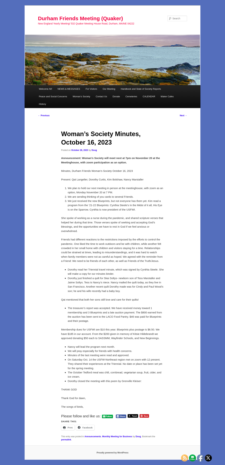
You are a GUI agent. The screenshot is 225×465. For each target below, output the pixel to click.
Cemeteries (131, 96)
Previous (44, 115)
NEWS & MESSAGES (69, 89)
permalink (66, 439)
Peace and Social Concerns (53, 96)
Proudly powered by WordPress (112, 452)
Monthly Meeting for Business (117, 436)
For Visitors (91, 89)
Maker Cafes (167, 96)
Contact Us (101, 96)
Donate (116, 96)
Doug (94, 150)
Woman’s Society (81, 96)
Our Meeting (109, 89)
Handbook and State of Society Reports (141, 89)
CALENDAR (149, 96)
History (42, 104)
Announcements (93, 436)
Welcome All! (45, 89)
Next (183, 115)
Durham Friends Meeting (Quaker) (80, 18)
